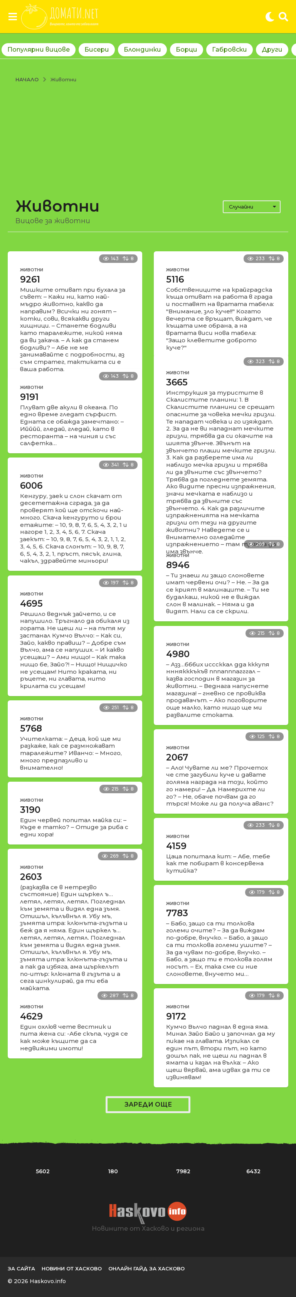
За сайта (21, 1268)
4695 (31, 603)
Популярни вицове (38, 49)
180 (113, 1171)
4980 (178, 654)
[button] (12, 16)
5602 (43, 1171)
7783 (177, 913)
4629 (31, 1016)
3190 (30, 809)
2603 (31, 876)
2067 (177, 757)
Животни (31, 269)
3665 (177, 382)
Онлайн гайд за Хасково (146, 1268)
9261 (30, 279)
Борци (186, 49)
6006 (31, 485)
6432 (253, 1171)
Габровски (229, 49)
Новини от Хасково (72, 1268)
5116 (175, 279)
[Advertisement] (148, 141)
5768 (31, 728)
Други (272, 49)
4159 (176, 846)
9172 (176, 1016)
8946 (177, 565)
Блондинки (142, 49)
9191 (29, 397)
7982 (183, 1171)
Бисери (96, 49)
